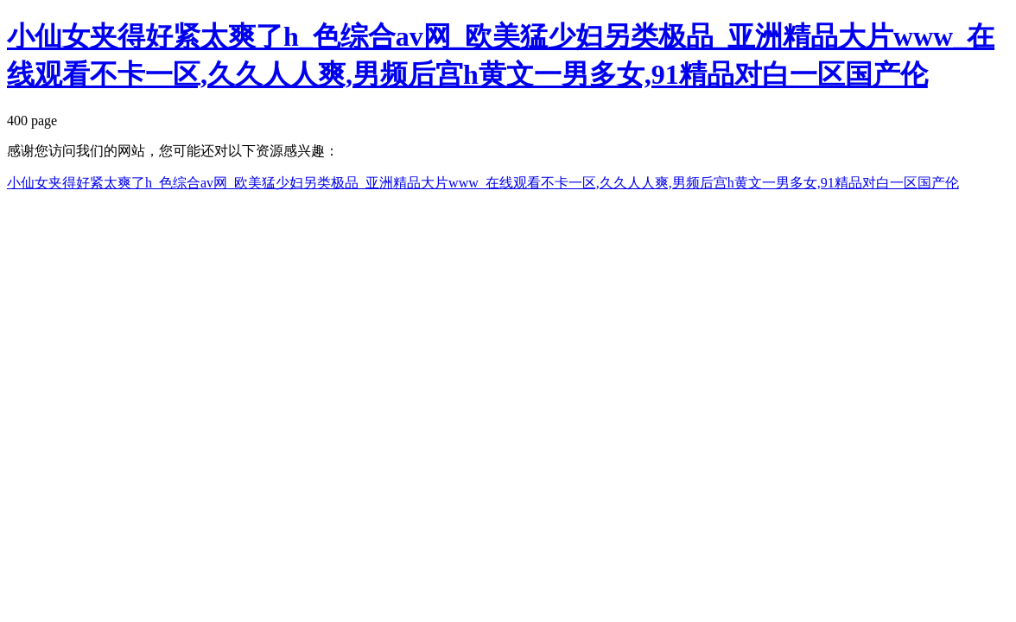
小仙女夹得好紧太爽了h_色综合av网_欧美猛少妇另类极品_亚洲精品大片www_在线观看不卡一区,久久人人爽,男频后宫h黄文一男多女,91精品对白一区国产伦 (483, 182)
